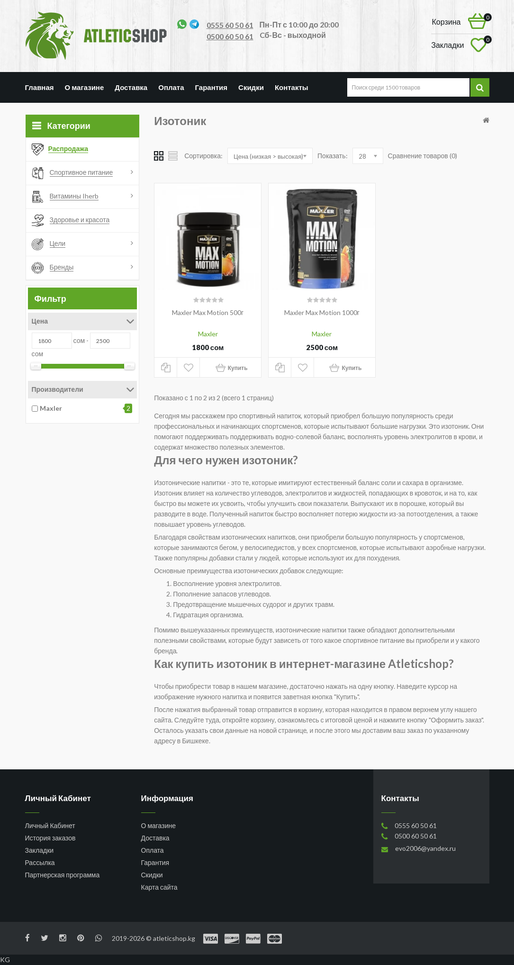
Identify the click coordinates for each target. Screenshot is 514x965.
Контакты (291, 87)
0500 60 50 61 (230, 36)
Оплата (171, 87)
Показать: (332, 156)
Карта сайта (159, 887)
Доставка (131, 87)
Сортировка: (203, 156)
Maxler (51, 408)
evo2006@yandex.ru (425, 848)
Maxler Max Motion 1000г (322, 312)
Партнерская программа (62, 875)
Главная (39, 87)
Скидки (251, 87)
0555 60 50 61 (230, 24)
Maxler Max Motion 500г (207, 312)
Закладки (39, 850)
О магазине (84, 87)
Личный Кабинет (50, 825)
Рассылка (40, 862)
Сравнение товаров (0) (422, 156)
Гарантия (211, 87)
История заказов (50, 838)
